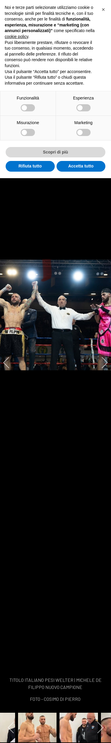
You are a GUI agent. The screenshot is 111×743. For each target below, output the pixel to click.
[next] (100, 362)
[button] (103, 9)
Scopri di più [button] (55, 152)
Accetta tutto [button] (81, 166)
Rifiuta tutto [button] (30, 166)
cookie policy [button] (16, 36)
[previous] (10, 362)
